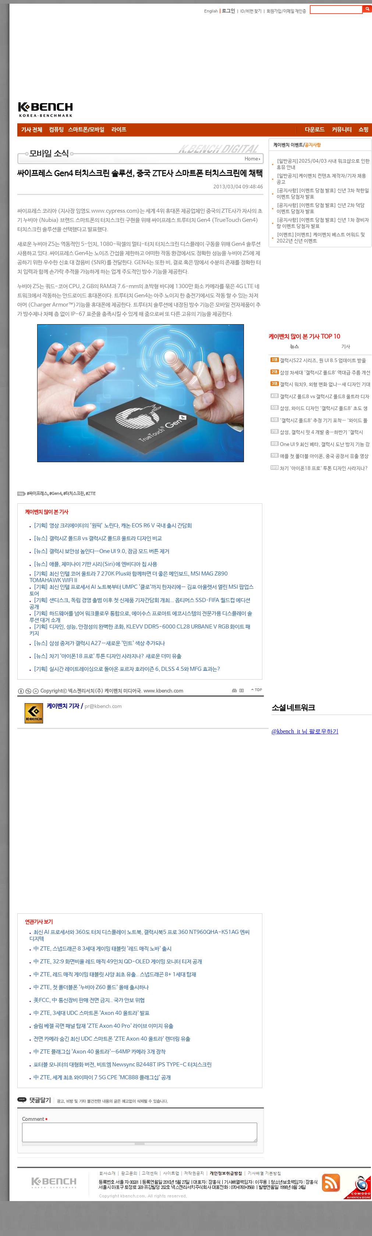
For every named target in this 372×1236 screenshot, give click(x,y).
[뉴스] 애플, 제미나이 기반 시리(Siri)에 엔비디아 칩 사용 (93, 564)
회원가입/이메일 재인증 (286, 11)
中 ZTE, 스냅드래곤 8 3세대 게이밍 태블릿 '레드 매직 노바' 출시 (100, 949)
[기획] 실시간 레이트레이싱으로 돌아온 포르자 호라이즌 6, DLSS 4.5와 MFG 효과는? (125, 669)
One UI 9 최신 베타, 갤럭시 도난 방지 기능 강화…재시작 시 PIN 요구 (320, 446)
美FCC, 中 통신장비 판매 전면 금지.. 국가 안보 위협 (87, 1000)
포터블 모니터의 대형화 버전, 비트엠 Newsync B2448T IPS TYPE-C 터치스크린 (120, 1065)
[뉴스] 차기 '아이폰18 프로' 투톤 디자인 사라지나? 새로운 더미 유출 (105, 656)
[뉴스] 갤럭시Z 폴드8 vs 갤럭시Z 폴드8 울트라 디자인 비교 (95, 538)
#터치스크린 (73, 494)
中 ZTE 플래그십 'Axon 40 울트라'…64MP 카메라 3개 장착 (97, 1052)
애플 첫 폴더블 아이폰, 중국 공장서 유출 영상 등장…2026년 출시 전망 (319, 458)
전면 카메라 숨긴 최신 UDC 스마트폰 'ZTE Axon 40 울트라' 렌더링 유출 (109, 1039)
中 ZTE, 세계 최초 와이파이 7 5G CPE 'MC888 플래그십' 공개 (100, 1077)
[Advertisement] (183, 69)
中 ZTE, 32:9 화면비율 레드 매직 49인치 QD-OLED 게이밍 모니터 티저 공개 (115, 962)
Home (251, 159)
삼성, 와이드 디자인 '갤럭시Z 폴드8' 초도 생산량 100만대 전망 (319, 410)
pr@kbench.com (103, 706)
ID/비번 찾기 (251, 11)
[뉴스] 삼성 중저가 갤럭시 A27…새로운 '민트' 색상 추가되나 (97, 643)
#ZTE (91, 494)
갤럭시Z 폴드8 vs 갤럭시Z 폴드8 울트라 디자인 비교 (319, 398)
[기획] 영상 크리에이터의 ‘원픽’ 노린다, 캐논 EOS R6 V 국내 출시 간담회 (110, 526)
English (211, 11)
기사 (345, 347)
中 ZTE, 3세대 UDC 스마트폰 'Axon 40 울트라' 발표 (89, 1013)
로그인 (228, 11)
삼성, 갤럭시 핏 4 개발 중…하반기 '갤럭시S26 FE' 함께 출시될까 (316, 434)
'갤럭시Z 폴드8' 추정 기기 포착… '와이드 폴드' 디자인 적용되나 (319, 422)
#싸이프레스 (37, 494)
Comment (34, 1119)
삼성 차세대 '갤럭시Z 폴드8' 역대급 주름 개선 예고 (320, 374)
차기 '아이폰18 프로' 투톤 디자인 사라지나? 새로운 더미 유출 (319, 470)
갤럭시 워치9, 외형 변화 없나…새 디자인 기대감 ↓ (320, 386)
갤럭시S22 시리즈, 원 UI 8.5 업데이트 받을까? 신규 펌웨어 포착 (318, 362)
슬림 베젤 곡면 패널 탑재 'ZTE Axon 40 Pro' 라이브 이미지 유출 (101, 1026)
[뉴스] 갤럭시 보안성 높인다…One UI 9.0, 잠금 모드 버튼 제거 (99, 551)
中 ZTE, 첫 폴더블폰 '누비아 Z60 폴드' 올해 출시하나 (89, 987)
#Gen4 (55, 494)
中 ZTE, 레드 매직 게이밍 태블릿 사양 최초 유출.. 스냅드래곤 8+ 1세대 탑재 (112, 974)
